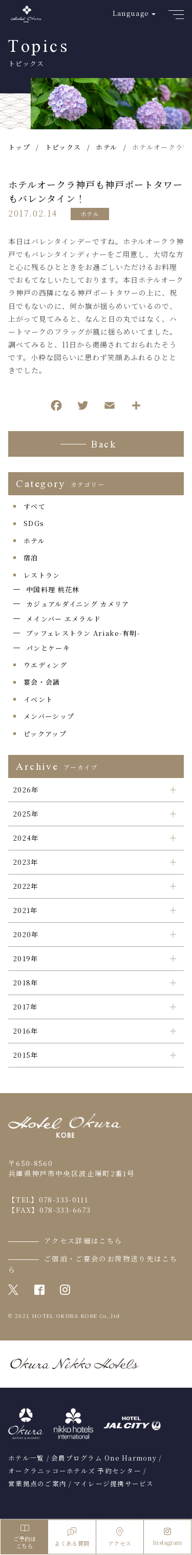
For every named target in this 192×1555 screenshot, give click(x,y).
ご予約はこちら (24, 1536)
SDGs (34, 523)
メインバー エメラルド (63, 619)
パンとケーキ (48, 648)
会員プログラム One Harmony (104, 1458)
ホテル (89, 213)
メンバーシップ (49, 716)
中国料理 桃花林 (52, 589)
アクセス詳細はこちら (83, 1240)
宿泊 (31, 557)
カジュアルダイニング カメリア (78, 604)
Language (131, 13)
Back (103, 445)
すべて (35, 506)
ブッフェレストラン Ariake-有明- (83, 633)
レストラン (42, 575)
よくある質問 (71, 1537)
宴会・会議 (42, 682)
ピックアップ (45, 733)
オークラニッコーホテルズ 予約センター (74, 1470)
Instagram (167, 1537)
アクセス (119, 1537)
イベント (38, 699)
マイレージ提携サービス (114, 1483)
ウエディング (45, 665)
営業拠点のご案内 (37, 1483)
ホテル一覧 (26, 1458)
